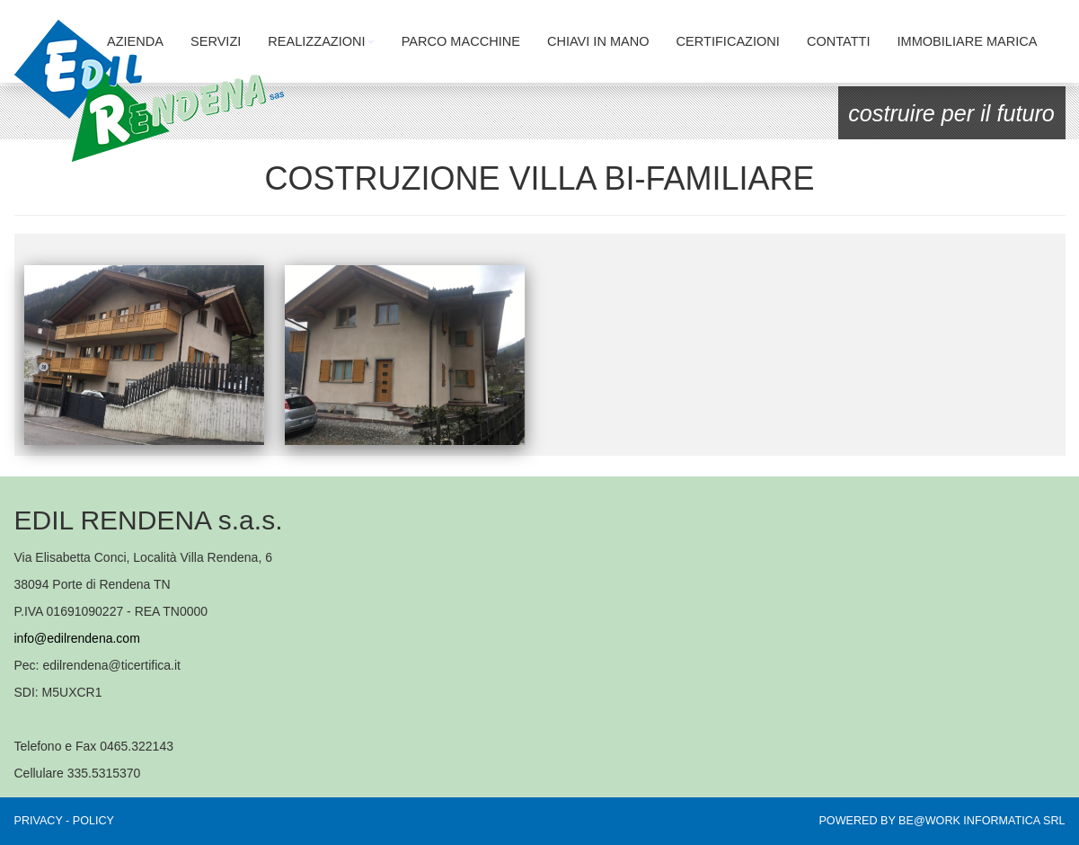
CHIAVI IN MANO (598, 41)
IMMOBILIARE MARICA (968, 41)
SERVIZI (215, 41)
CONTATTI (839, 41)
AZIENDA (135, 41)
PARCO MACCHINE (461, 41)
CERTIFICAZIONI (728, 41)
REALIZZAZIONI (321, 41)
